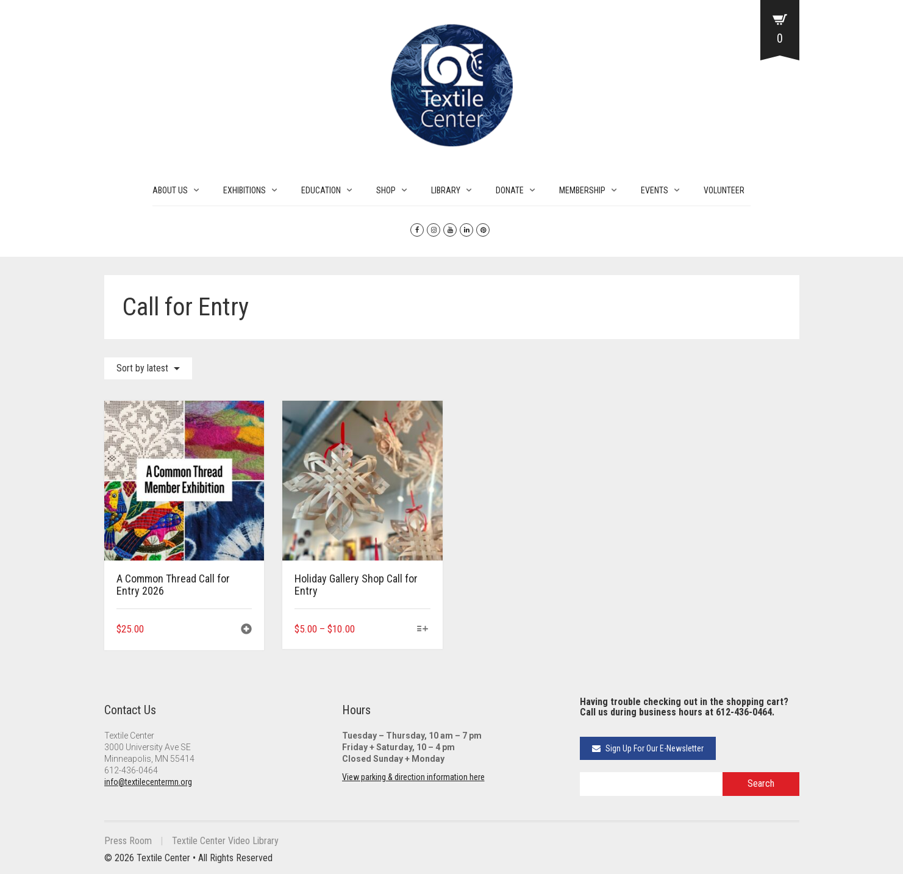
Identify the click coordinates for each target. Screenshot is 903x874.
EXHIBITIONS (244, 190)
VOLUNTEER (724, 190)
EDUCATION (321, 190)
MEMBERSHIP (582, 190)
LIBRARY (445, 190)
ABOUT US (170, 190)
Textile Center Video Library (225, 841)
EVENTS (654, 190)
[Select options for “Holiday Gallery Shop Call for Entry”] (422, 630)
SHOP (386, 190)
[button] (246, 630)
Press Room (128, 841)
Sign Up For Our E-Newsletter (648, 748)
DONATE (510, 190)
